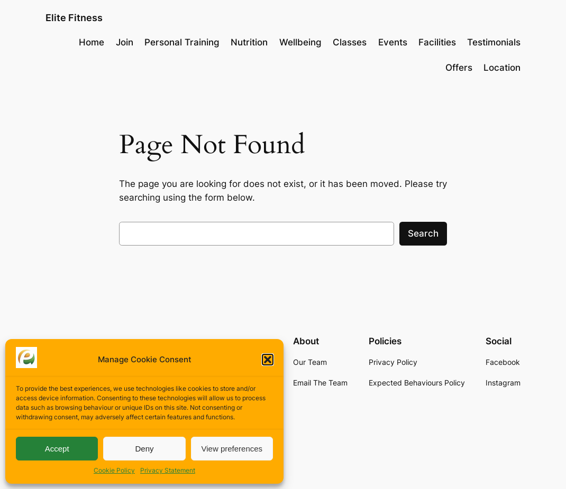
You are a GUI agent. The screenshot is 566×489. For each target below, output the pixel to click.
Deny (144, 448)
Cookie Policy (114, 470)
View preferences (232, 448)
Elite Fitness (74, 17)
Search (423, 233)
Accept (57, 448)
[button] (267, 359)
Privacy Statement (167, 470)
